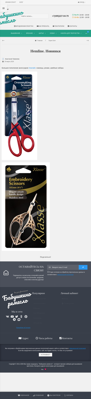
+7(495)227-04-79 (60, 16)
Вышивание (16, 33)
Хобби (53, 33)
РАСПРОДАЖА (39, 314)
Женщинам (37, 324)
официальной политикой (65, 274)
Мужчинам (37, 319)
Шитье (42, 33)
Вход (82, 2)
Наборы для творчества (71, 33)
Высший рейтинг (39, 300)
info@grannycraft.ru (23, 26)
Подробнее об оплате (23, 327)
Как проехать (43, 26)
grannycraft (10, 2)
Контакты (72, 26)
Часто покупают (39, 304)
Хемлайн (32, 68)
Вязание (30, 33)
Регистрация (68, 304)
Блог (21, 2)
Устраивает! (45, 354)
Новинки (36, 309)
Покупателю (58, 26)
